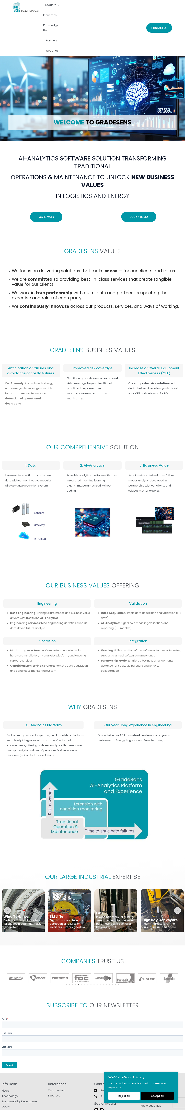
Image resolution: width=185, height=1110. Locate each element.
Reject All (124, 1096)
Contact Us (148, 1053)
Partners (80, 13)
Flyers (5, 1053)
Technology (10, 1059)
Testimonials (56, 1053)
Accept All (157, 1096)
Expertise (54, 1059)
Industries (89, 4)
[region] (141, 1087)
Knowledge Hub (121, 4)
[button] (60, 4)
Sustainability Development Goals (21, 1068)
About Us (105, 13)
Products (60, 4)
